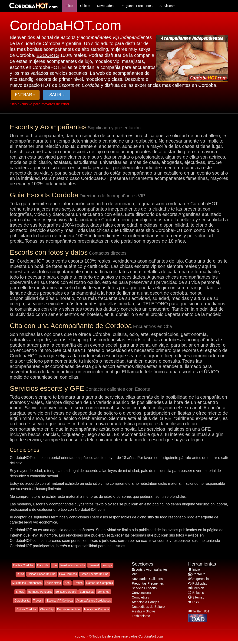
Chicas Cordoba (26, 609)
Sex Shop (103, 591)
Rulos (20, 574)
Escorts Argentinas (68, 609)
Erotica (78, 583)
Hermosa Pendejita (40, 591)
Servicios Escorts (144, 588)
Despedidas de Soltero (148, 606)
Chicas (85, 6)
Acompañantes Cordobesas (93, 600)
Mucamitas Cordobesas (27, 583)
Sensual (94, 565)
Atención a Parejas (145, 602)
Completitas (140, 597)
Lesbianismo (53, 583)
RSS (195, 602)
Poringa (107, 565)
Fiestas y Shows (143, 611)
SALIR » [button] (56, 94)
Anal (67, 583)
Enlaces (198, 593)
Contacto (198, 574)
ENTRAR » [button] (25, 94)
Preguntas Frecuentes (136, 6)
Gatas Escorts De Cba (94, 574)
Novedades (105, 6)
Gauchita (42, 565)
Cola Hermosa (68, 574)
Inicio (69, 6)
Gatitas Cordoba (23, 565)
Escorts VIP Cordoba (60, 600)
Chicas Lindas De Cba (41, 574)
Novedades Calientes (147, 579)
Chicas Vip (46, 609)
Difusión (198, 588)
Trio (54, 565)
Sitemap (198, 597)
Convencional (142, 593)
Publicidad (199, 583)
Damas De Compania (99, 583)
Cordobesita (22, 600)
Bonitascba (86, 591)
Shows (20, 591)
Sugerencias (201, 579)
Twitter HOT (201, 611)
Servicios (167, 6)
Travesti (38, 600)
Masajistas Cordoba (96, 609)
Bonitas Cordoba (65, 591)
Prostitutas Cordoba (72, 565)
